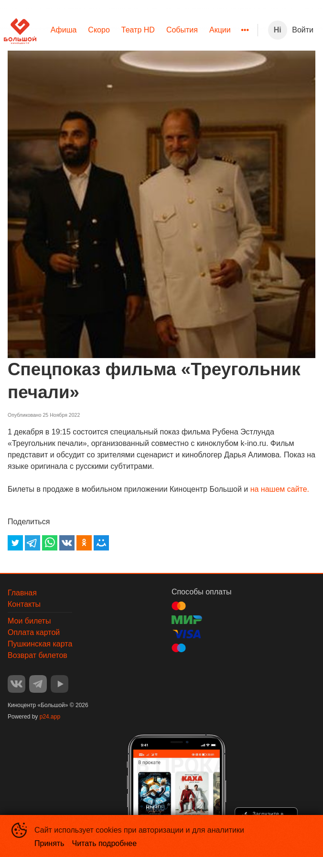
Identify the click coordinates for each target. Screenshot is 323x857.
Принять (49, 843)
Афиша (64, 30)
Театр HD (138, 30)
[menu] (147, 30)
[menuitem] (64, 30)
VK (16, 684)
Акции (220, 30)
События (182, 30)
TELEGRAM (38, 684)
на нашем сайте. (279, 489)
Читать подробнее (104, 843)
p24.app (50, 716)
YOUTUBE (59, 684)
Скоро (98, 30)
